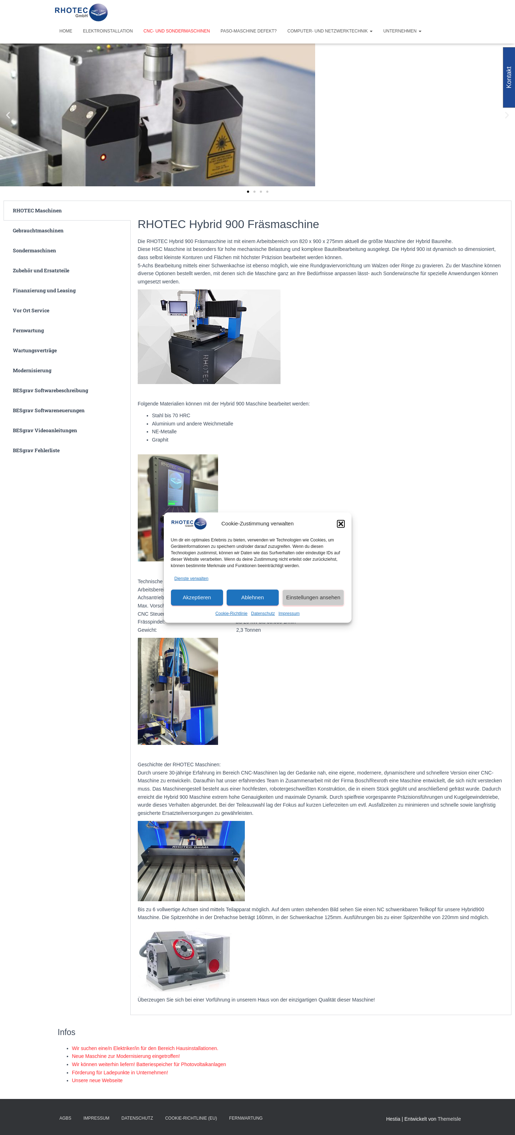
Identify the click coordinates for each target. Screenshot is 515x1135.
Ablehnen (252, 597)
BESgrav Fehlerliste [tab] (36, 450)
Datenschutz (263, 613)
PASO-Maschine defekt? (249, 31)
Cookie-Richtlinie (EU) (191, 1118)
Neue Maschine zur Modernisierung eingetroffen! (126, 1056)
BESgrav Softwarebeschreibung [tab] (50, 390)
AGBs (65, 1118)
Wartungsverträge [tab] (35, 350)
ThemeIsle (449, 1119)
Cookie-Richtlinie (231, 613)
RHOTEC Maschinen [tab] (37, 210)
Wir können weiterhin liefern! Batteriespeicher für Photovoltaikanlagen (149, 1064)
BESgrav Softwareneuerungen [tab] (49, 410)
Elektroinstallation (108, 31)
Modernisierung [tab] (32, 370)
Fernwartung (246, 1118)
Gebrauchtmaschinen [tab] (38, 230)
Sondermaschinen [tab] (34, 250)
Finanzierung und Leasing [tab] (44, 290)
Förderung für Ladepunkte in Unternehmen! (120, 1072)
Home (66, 31)
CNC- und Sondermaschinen (176, 31)
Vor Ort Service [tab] (31, 310)
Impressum (288, 613)
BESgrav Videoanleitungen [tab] (45, 430)
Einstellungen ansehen (313, 597)
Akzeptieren (197, 597)
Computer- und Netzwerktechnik (330, 31)
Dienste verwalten (191, 578)
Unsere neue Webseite (97, 1080)
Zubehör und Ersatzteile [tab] (41, 270)
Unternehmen (402, 31)
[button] (340, 523)
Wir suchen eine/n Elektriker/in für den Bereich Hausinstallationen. (145, 1048)
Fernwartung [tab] (28, 330)
